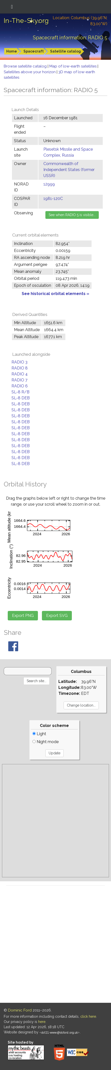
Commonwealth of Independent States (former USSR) (69, 169)
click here (88, 1016)
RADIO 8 (19, 368)
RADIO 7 (19, 380)
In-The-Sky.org (26, 20)
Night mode (45, 741)
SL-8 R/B (20, 392)
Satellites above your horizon (30, 72)
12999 (49, 184)
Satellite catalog (65, 51)
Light (39, 733)
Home (11, 51)
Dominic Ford (20, 1010)
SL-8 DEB (20, 398)
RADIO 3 (19, 362)
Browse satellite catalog (26, 66)
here (41, 1022)
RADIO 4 (19, 374)
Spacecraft (33, 51)
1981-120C (53, 198)
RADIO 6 (19, 386)
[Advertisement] (55, 820)
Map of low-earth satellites (73, 66)
